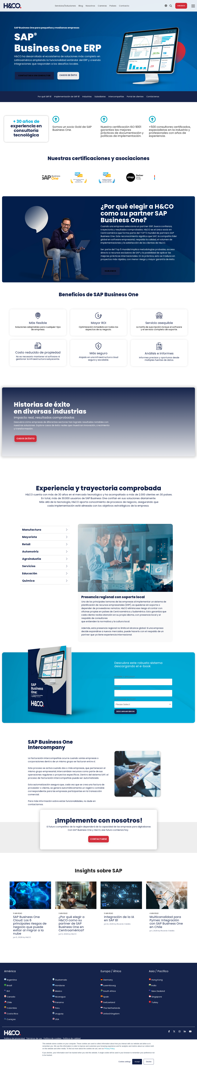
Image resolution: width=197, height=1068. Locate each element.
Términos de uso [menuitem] (34, 1038)
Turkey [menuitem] (153, 1002)
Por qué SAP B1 (44, 96)
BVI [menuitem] (7, 990)
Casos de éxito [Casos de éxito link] (68, 75)
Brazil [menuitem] (8, 985)
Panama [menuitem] (58, 1002)
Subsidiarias (100, 96)
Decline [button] (148, 1062)
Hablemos (181, 6)
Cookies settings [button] (124, 1062)
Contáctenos (152, 96)
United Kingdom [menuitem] (110, 1013)
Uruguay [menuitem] (57, 1013)
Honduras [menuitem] (58, 985)
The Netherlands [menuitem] (110, 1007)
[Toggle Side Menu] (193, 6)
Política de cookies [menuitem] (52, 1038)
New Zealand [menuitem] (157, 990)
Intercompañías (116, 96)
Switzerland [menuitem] (108, 1002)
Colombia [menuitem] (10, 1007)
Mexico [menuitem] (57, 990)
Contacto (124, 5)
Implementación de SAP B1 (67, 96)
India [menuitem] (152, 985)
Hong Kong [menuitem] (156, 979)
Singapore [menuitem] (155, 996)
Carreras (102, 5)
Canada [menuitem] (9, 996)
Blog (81, 5)
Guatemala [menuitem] (59, 979)
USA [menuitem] (55, 1019)
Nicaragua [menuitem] (58, 996)
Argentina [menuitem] (10, 979)
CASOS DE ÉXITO (26, 438)
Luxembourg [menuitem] (108, 985)
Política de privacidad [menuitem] (14, 1038)
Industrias (87, 96)
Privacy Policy (109, 1049)
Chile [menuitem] (8, 1002)
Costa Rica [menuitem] (11, 1013)
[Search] (171, 6)
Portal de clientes (135, 96)
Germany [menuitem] (107, 979)
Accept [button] (137, 1062)
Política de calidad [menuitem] (71, 1038)
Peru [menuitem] (56, 1007)
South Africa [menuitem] (108, 990)
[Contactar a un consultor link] (34, 75)
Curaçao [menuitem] (10, 1019)
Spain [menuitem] (105, 996)
